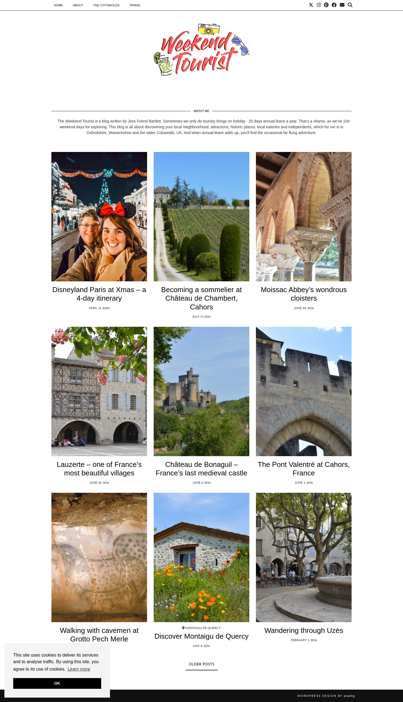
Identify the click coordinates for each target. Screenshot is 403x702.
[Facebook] (334, 5)
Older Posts (201, 664)
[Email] (342, 5)
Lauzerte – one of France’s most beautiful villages (99, 468)
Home (58, 5)
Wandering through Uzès (303, 630)
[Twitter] (311, 5)
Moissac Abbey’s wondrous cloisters (304, 293)
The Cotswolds (106, 5)
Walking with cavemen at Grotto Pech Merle (99, 634)
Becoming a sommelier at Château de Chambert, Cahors (201, 298)
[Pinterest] (326, 5)
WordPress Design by (326, 696)
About (78, 5)
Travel (135, 5)
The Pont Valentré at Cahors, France (304, 468)
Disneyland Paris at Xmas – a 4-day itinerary (99, 293)
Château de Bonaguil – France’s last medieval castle (201, 468)
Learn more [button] (79, 669)
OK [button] (57, 683)
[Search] (350, 5)
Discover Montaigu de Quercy (201, 636)
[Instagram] (319, 5)
